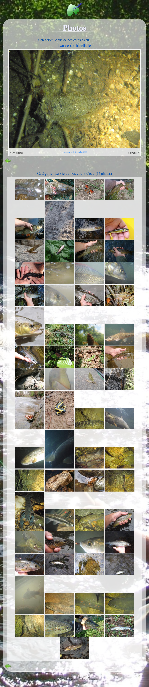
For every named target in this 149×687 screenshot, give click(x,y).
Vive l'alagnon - (56, 679)
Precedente (16, 152)
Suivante (133, 152)
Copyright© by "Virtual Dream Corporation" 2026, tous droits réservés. (81, 679)
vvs (61, 679)
